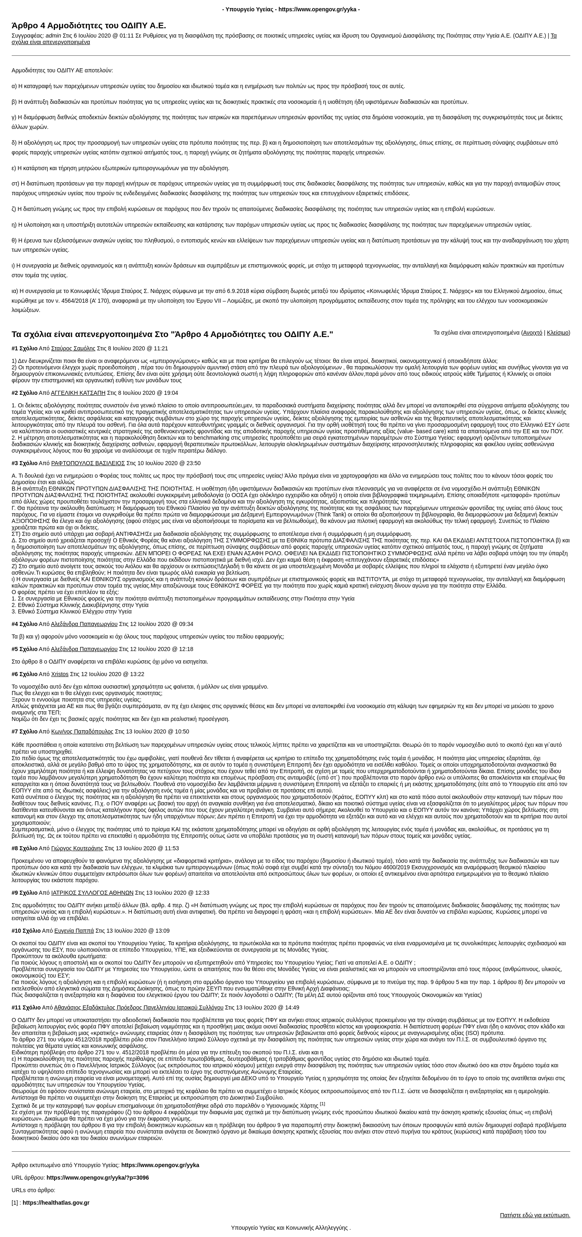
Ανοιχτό (532, 332)
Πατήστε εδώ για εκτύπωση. (535, 1215)
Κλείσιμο (557, 332)
